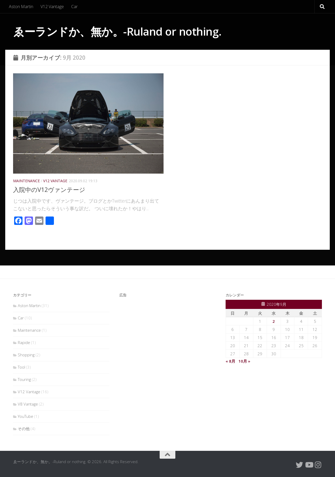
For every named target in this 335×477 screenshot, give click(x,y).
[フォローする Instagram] (318, 465)
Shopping (26, 354)
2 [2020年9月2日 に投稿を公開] (273, 321)
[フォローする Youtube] (308, 465)
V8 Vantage (28, 404)
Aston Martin (21, 6)
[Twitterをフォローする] (299, 465)
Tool (21, 367)
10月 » (244, 361)
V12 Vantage (52, 6)
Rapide (24, 342)
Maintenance (26, 180)
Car (74, 6)
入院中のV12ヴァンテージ (50, 189)
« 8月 (230, 361)
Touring (24, 379)
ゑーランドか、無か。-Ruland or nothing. (117, 31)
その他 (24, 428)
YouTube (25, 416)
